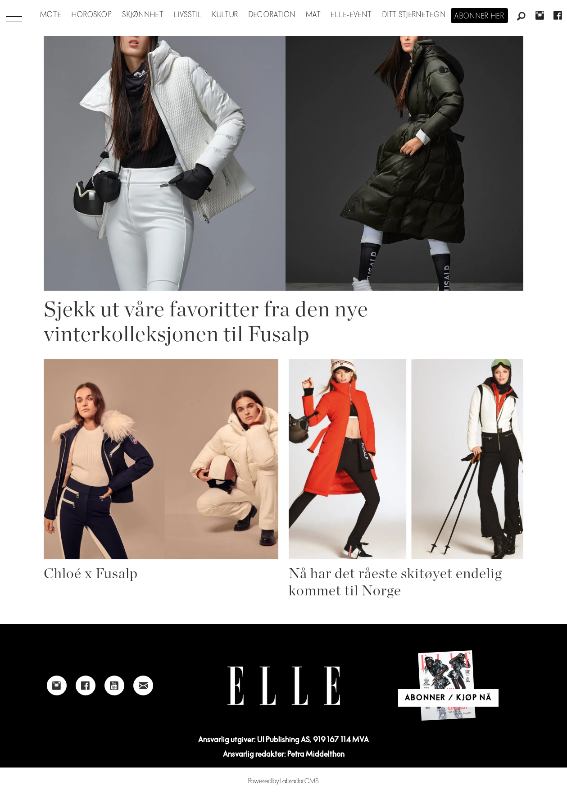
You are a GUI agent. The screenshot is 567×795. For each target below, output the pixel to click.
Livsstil (188, 14)
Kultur (225, 14)
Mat (313, 14)
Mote (50, 14)
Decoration (272, 14)
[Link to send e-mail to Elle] (143, 685)
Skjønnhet (143, 14)
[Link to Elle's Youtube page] (114, 685)
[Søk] (522, 17)
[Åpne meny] (14, 14)
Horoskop (92, 14)
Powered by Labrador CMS (283, 781)
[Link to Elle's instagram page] (57, 685)
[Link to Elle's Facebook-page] (85, 685)
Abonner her (479, 16)
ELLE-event (351, 14)
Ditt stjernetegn (414, 14)
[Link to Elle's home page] (283, 686)
